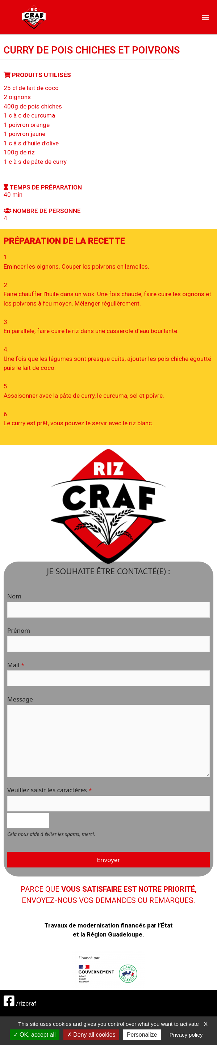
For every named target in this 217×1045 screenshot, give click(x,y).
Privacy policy (186, 1035)
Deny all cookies (91, 1035)
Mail (15, 665)
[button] (206, 17)
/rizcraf (20, 1003)
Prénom (18, 630)
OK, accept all (34, 1035)
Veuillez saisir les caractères (49, 790)
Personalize (142, 1035)
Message (20, 699)
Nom (14, 596)
